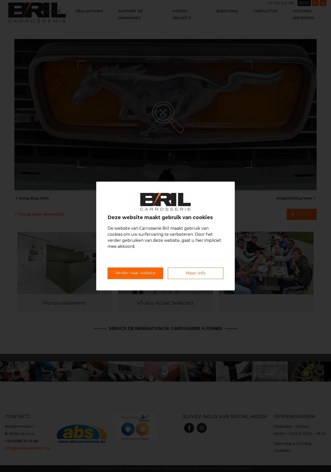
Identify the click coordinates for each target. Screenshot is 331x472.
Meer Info (196, 273)
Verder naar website (135, 273)
